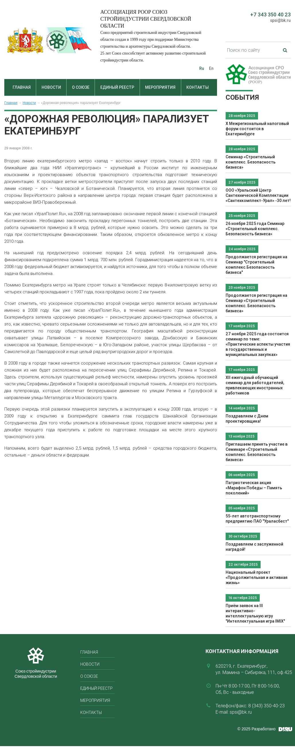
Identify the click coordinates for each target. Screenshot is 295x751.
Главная (22, 87)
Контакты (197, 87)
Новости (51, 87)
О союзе (80, 87)
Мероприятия (160, 87)
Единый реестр (117, 87)
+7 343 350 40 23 (270, 14)
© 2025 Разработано (256, 729)
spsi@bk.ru (280, 20)
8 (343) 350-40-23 (266, 705)
